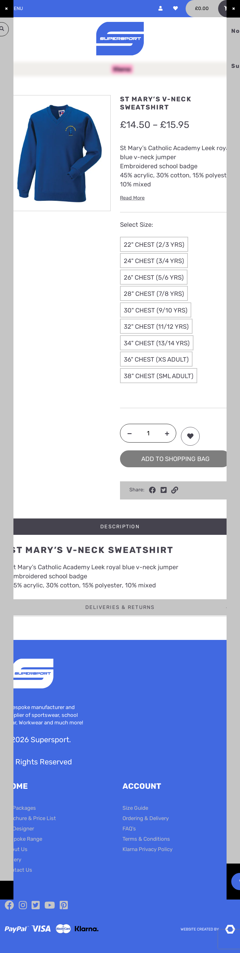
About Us (16, 849)
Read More (132, 198)
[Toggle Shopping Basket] (210, 8)
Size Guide (135, 808)
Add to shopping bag (175, 459)
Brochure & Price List (30, 818)
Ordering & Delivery (145, 818)
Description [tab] (120, 527)
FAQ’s (129, 828)
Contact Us (18, 870)
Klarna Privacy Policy (147, 849)
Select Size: (136, 224)
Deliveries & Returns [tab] (120, 607)
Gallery (13, 859)
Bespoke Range (23, 839)
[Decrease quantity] (129, 433)
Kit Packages (20, 808)
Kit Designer (19, 828)
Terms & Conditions (146, 839)
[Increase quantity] (167, 433)
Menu (14, 8)
